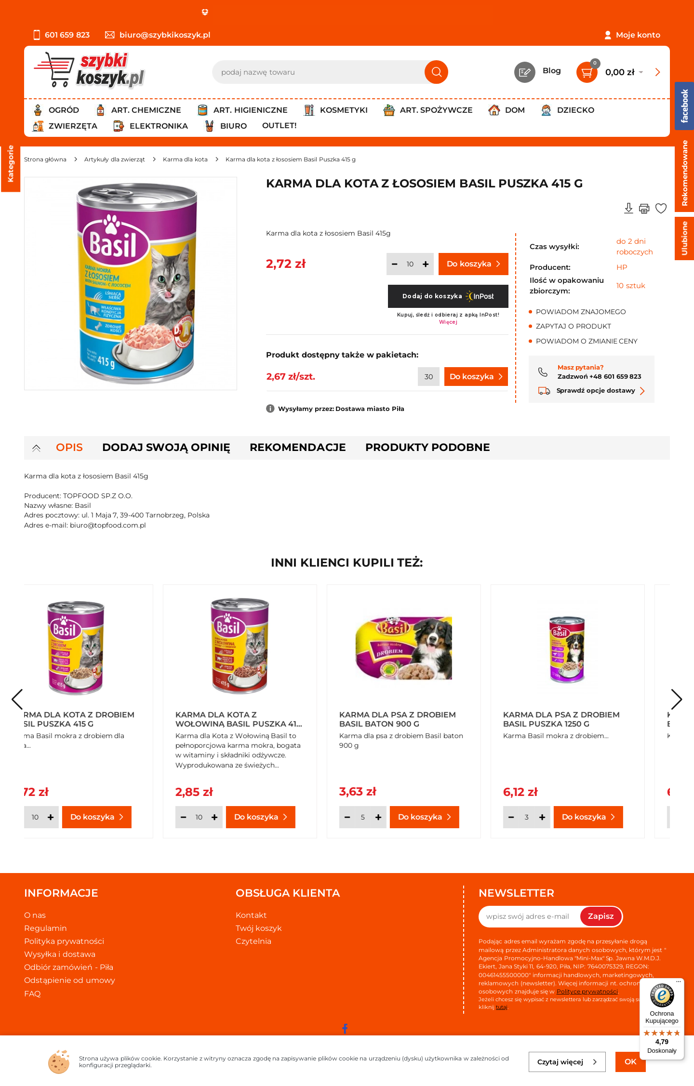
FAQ (32, 993)
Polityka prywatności (64, 941)
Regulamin (45, 928)
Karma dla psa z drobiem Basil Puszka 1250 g (586, 719)
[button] (676, 699)
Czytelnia (253, 941)
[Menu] (678, 984)
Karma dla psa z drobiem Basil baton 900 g (422, 719)
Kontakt (251, 915)
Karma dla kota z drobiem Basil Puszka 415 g (98, 719)
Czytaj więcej (567, 1062)
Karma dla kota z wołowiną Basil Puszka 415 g (263, 719)
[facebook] (344, 1028)
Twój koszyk (259, 928)
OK (631, 1061)
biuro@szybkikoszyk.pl (158, 35)
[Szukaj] (436, 72)
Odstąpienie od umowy (69, 980)
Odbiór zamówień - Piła (68, 967)
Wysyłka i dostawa (59, 954)
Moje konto (638, 35)
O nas (35, 915)
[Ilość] (410, 264)
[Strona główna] (45, 159)
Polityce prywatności (587, 991)
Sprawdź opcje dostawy (591, 390)
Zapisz (601, 916)
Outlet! (279, 125)
